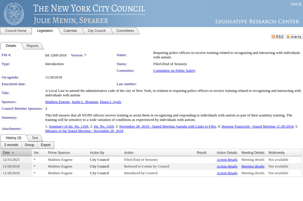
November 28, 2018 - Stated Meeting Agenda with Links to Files (167, 126)
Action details (227, 159)
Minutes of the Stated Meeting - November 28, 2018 (84, 131)
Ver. (37, 153)
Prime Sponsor (59, 153)
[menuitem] (11, 145)
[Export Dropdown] (45, 145)
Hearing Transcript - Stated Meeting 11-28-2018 (257, 126)
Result (201, 153)
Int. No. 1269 (104, 126)
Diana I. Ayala (110, 102)
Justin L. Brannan (84, 102)
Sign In (296, 3)
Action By (97, 153)
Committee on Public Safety (174, 70)
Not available (278, 159)
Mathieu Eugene (57, 102)
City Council (99, 159)
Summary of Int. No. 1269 (68, 126)
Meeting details (252, 159)
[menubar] (27, 145)
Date (6, 153)
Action (128, 153)
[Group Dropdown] (29, 145)
